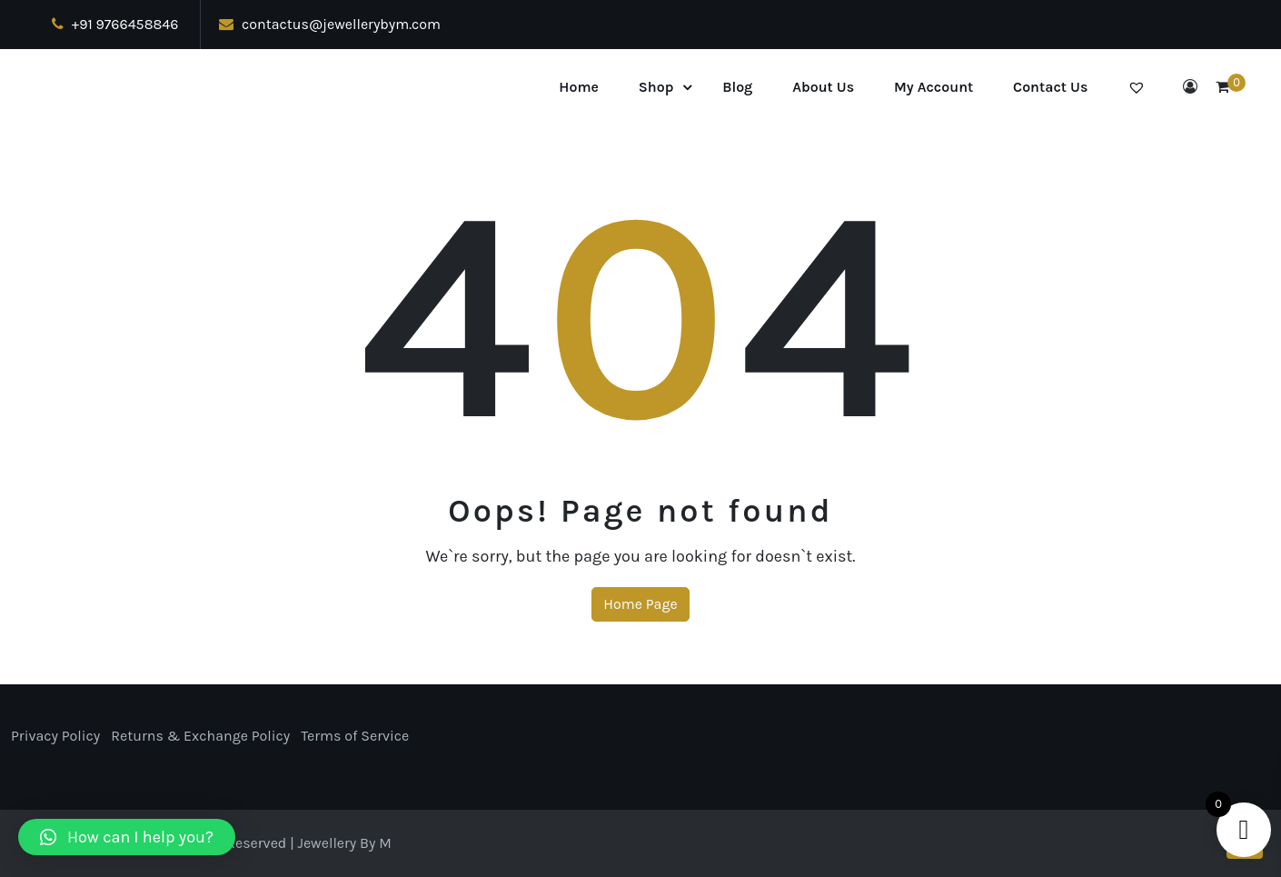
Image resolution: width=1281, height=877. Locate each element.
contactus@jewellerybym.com (330, 24)
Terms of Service (355, 735)
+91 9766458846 (115, 24)
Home (579, 86)
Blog (737, 86)
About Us (823, 86)
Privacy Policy (55, 735)
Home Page (640, 604)
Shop (656, 86)
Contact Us (1050, 86)
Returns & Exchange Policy (200, 735)
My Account (933, 86)
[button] (126, 837)
